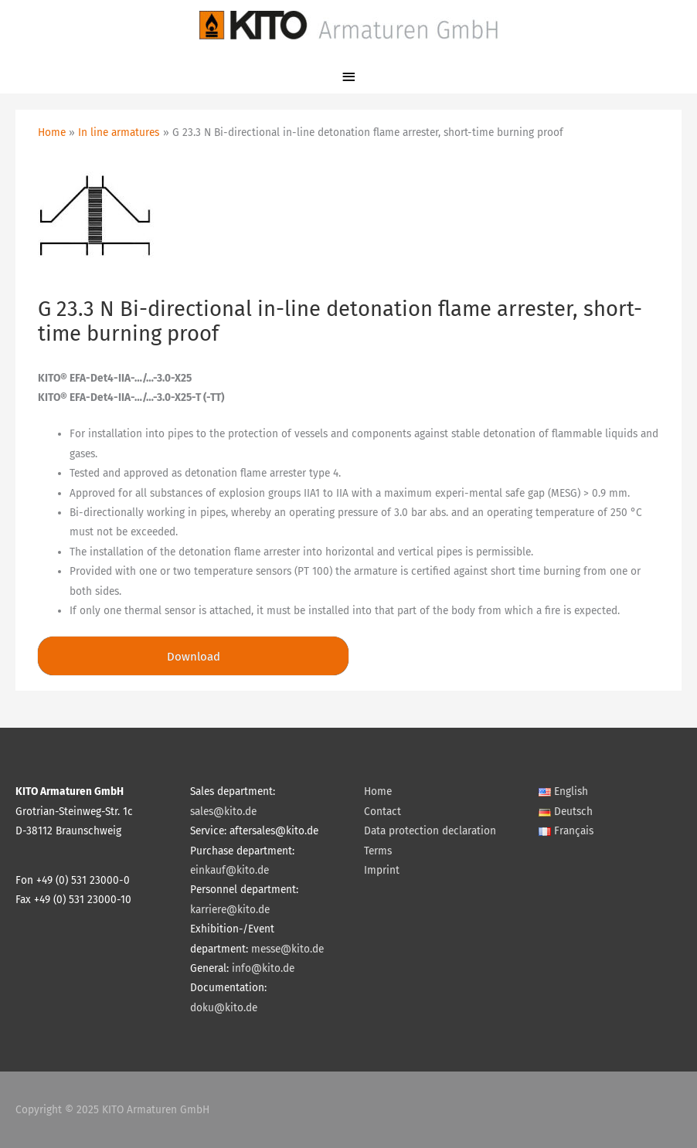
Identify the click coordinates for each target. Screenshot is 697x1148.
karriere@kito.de (230, 909)
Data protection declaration (430, 830)
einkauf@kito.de (229, 870)
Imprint (382, 870)
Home (378, 791)
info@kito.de (263, 968)
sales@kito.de (223, 811)
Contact (382, 811)
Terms (378, 851)
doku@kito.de (223, 1007)
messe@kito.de (287, 949)
